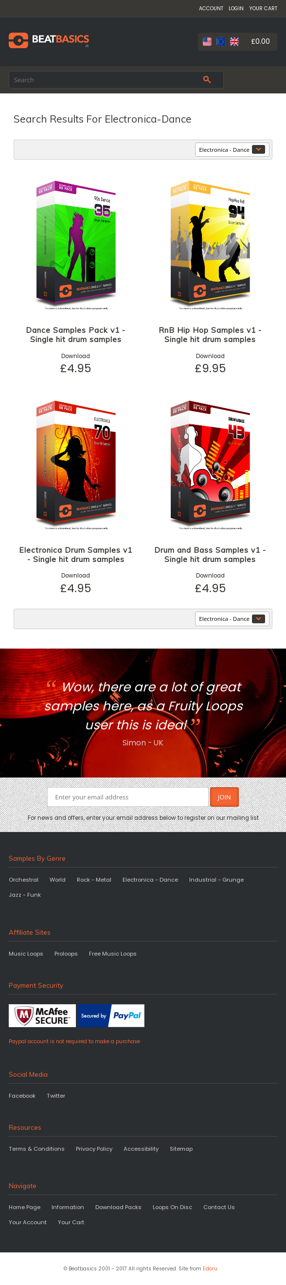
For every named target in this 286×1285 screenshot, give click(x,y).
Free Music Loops (113, 954)
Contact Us (219, 1207)
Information (68, 1207)
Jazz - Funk (25, 895)
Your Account (28, 1222)
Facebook (22, 1096)
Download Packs (118, 1207)
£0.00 (260, 41)
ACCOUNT (211, 8)
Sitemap (181, 1149)
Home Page (24, 1207)
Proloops (66, 954)
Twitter (56, 1096)
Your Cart (71, 1222)
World (58, 880)
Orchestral (23, 880)
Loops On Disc (172, 1207)
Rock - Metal (94, 880)
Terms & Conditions (37, 1149)
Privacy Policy (94, 1149)
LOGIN (236, 8)
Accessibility (141, 1149)
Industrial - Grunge (216, 880)
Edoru (210, 1268)
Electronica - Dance (150, 880)
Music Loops (26, 954)
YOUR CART (263, 8)
